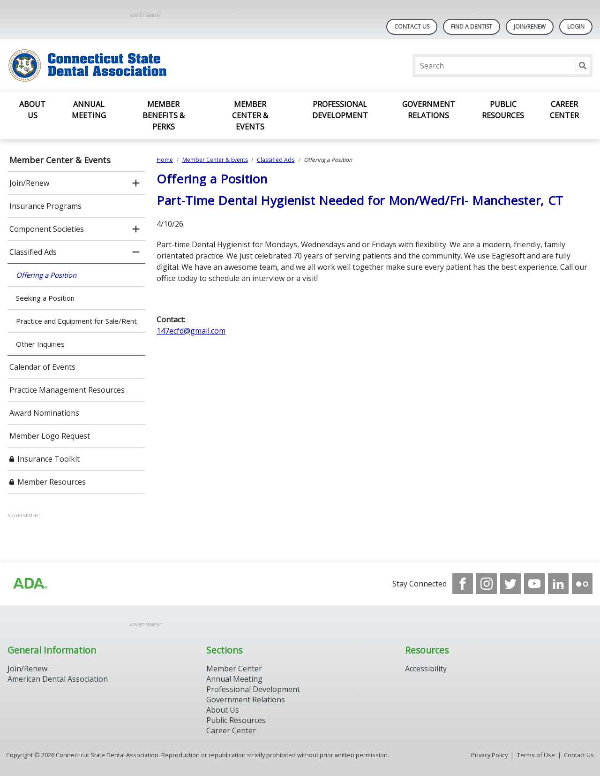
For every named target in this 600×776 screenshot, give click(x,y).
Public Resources (503, 110)
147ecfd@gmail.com (191, 331)
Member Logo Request (49, 436)
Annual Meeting (89, 110)
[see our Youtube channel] (534, 583)
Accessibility (426, 668)
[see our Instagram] (486, 583)
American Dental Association (58, 679)
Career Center (564, 110)
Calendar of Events (42, 367)
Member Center (234, 668)
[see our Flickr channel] (582, 583)
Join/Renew (530, 26)
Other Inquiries (40, 344)
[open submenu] (135, 183)
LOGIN (576, 26)
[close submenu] (135, 252)
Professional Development (340, 110)
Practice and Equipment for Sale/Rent (76, 321)
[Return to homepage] (129, 65)
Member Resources (51, 482)
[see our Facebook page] (462, 583)
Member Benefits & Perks (163, 115)
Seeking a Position (45, 298)
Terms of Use (536, 755)
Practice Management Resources (67, 390)
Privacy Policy (489, 755)
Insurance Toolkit (48, 459)
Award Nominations (44, 413)
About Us (32, 110)
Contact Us (411, 26)
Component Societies (46, 229)
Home (165, 160)
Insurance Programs (45, 206)
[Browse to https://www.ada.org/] (30, 584)
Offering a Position (46, 275)
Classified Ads (33, 252)
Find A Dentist (471, 26)
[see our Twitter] (510, 583)
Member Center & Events (250, 115)
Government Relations (428, 110)
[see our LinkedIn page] (558, 583)
